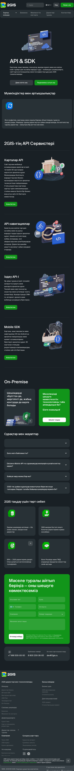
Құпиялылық (7, 762)
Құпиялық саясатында (48, 638)
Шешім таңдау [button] (54, 420)
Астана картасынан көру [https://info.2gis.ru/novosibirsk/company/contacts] (56, 651)
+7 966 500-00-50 (16, 655)
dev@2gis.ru (52, 655)
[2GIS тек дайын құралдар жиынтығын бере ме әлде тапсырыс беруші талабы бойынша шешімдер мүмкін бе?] (37, 488)
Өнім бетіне (10, 204)
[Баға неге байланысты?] (37, 453)
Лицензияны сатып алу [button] (46, 82)
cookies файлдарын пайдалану (26, 762)
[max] (9, 652)
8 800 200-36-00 (36, 655)
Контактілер (66, 13)
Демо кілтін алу (21, 82)
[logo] (8, 5)
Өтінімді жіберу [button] (16, 636)
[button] (68, 760)
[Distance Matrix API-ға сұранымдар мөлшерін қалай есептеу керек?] (37, 464)
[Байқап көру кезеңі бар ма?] (37, 476)
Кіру (56, 5)
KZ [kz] (48, 5)
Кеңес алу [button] (67, 5)
